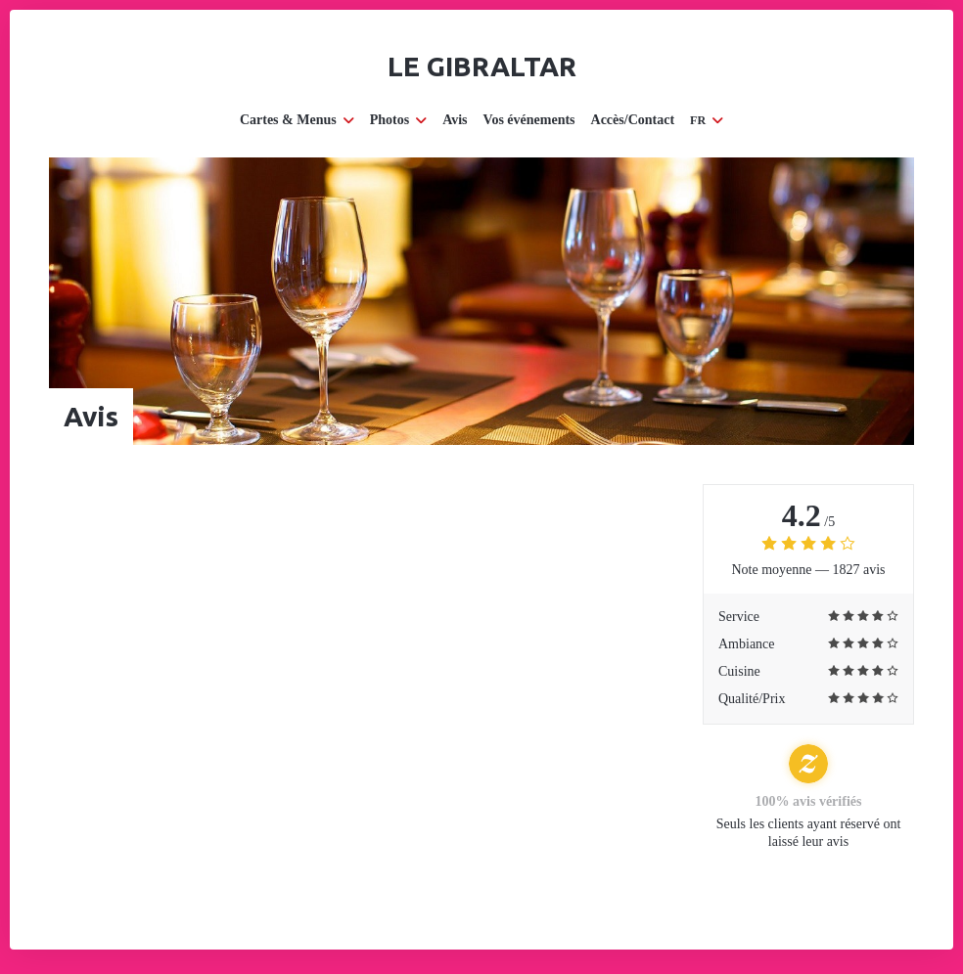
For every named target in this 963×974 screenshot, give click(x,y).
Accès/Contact (633, 119)
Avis (454, 119)
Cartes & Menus (297, 119)
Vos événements (529, 119)
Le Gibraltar (482, 66)
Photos (398, 119)
